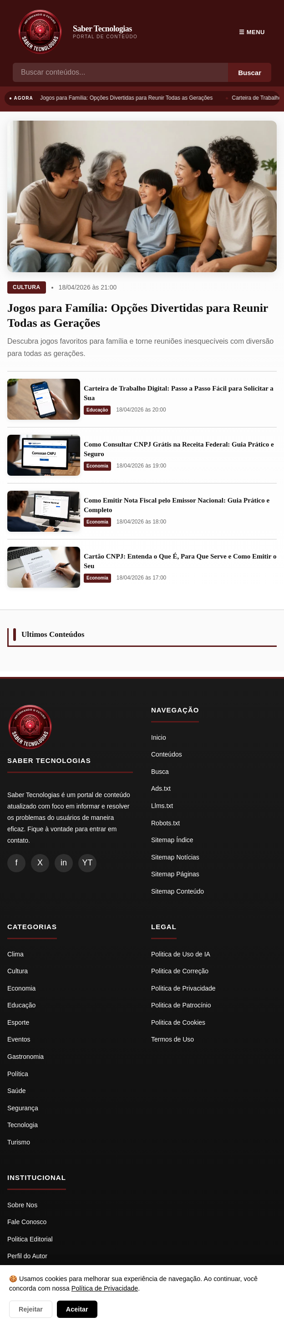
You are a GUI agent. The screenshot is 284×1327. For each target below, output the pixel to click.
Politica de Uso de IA (180, 954)
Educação (97, 409)
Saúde (16, 1090)
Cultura (27, 287)
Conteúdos (166, 754)
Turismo (18, 1142)
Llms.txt (162, 805)
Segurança (22, 1108)
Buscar (249, 72)
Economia (97, 465)
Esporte (18, 1022)
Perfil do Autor (27, 1256)
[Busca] (120, 72)
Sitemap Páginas (175, 874)
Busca (160, 771)
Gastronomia (25, 1056)
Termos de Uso (172, 1039)
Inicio (158, 737)
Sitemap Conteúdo (177, 891)
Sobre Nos (22, 1205)
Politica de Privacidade (183, 988)
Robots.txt (165, 823)
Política (17, 1074)
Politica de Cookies (178, 1022)
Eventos (18, 1039)
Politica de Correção (179, 971)
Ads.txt (161, 788)
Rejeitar (31, 1309)
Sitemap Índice (172, 840)
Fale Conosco (26, 1221)
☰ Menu (252, 32)
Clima (15, 954)
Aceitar (77, 1309)
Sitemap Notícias (175, 857)
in (64, 862)
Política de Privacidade (104, 1288)
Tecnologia (22, 1125)
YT (87, 862)
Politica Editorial (30, 1239)
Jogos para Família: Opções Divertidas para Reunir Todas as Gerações (127, 98)
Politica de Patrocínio (181, 1005)
